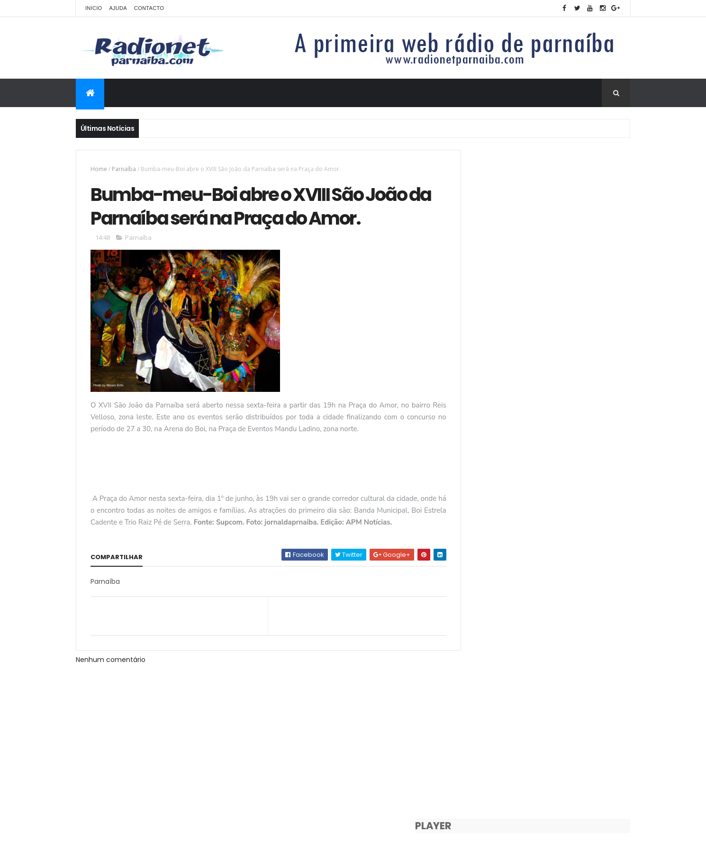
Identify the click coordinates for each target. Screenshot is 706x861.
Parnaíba (124, 169)
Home (99, 169)
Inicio (93, 8)
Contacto (149, 8)
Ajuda (118, 8)
